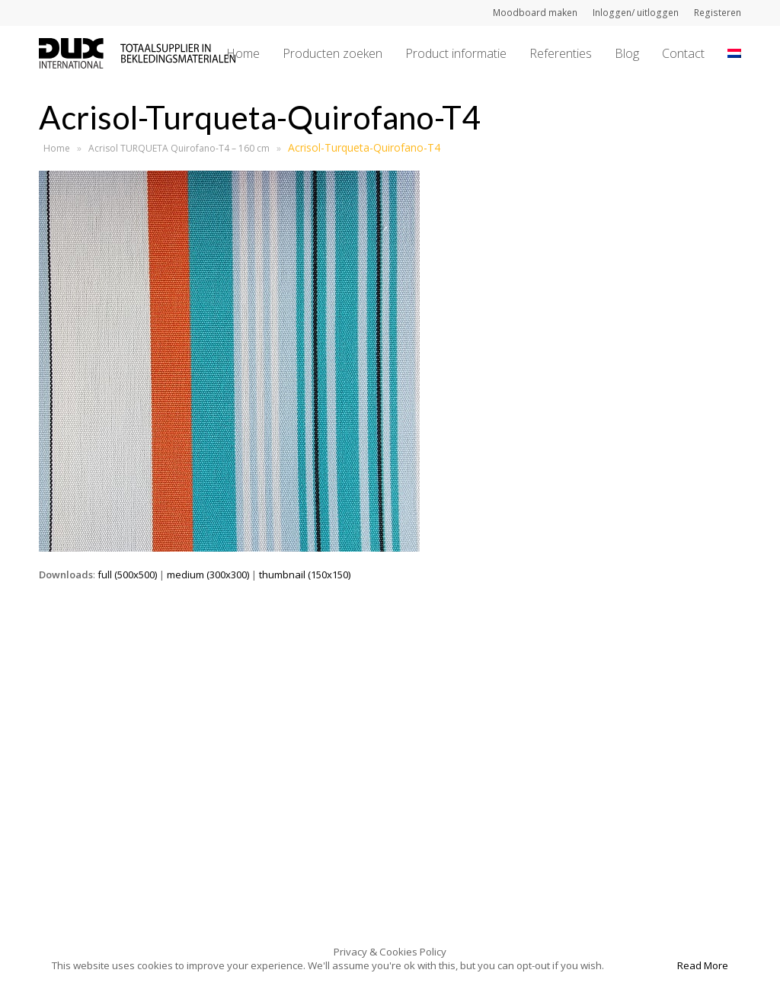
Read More (702, 965)
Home (56, 148)
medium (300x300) (208, 574)
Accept (639, 965)
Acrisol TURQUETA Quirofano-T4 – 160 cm (179, 148)
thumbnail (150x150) (304, 574)
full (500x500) (127, 574)
